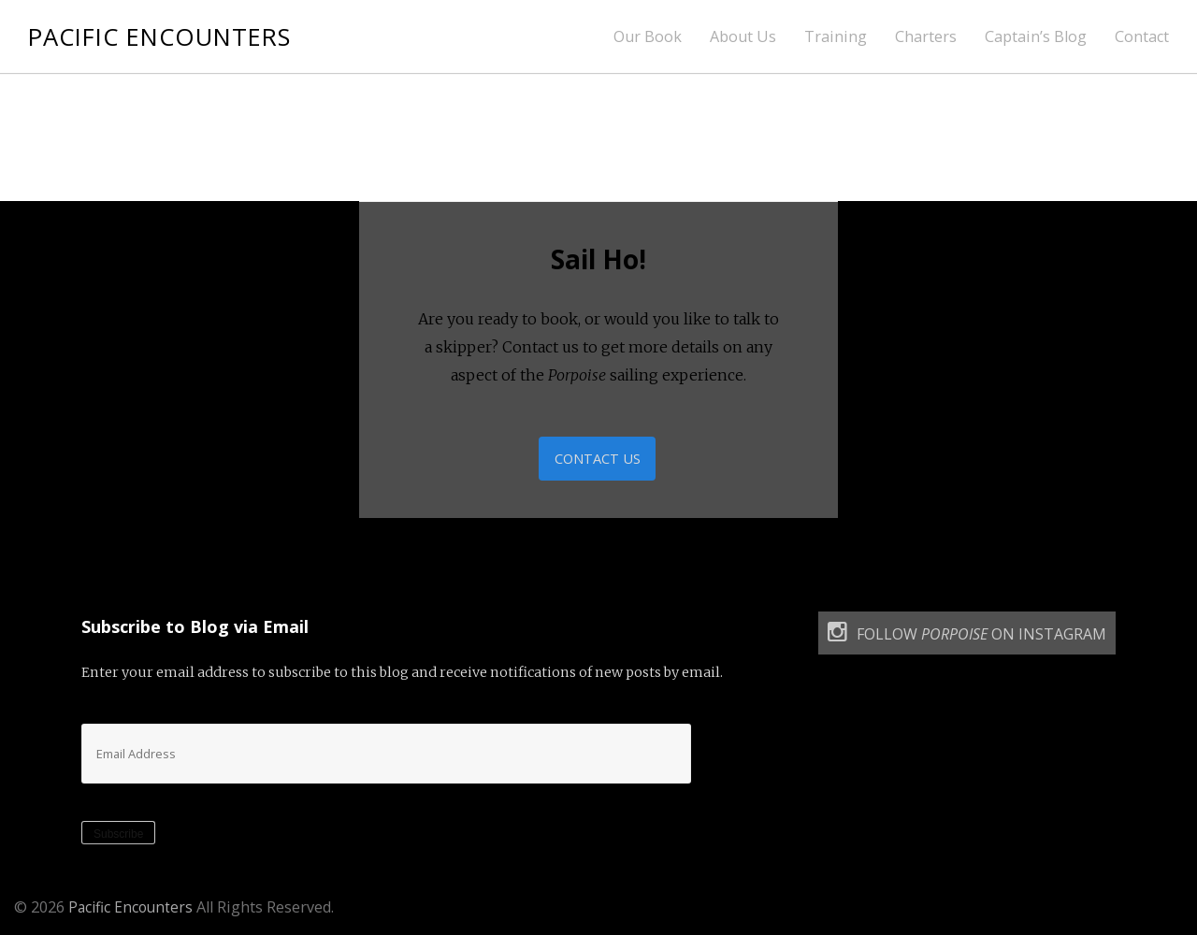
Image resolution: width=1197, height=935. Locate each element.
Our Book (647, 37)
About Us (743, 37)
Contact (1142, 37)
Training (835, 37)
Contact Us (597, 460)
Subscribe (118, 837)
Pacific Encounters (169, 36)
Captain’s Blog (1036, 37)
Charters (926, 37)
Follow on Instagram (967, 636)
